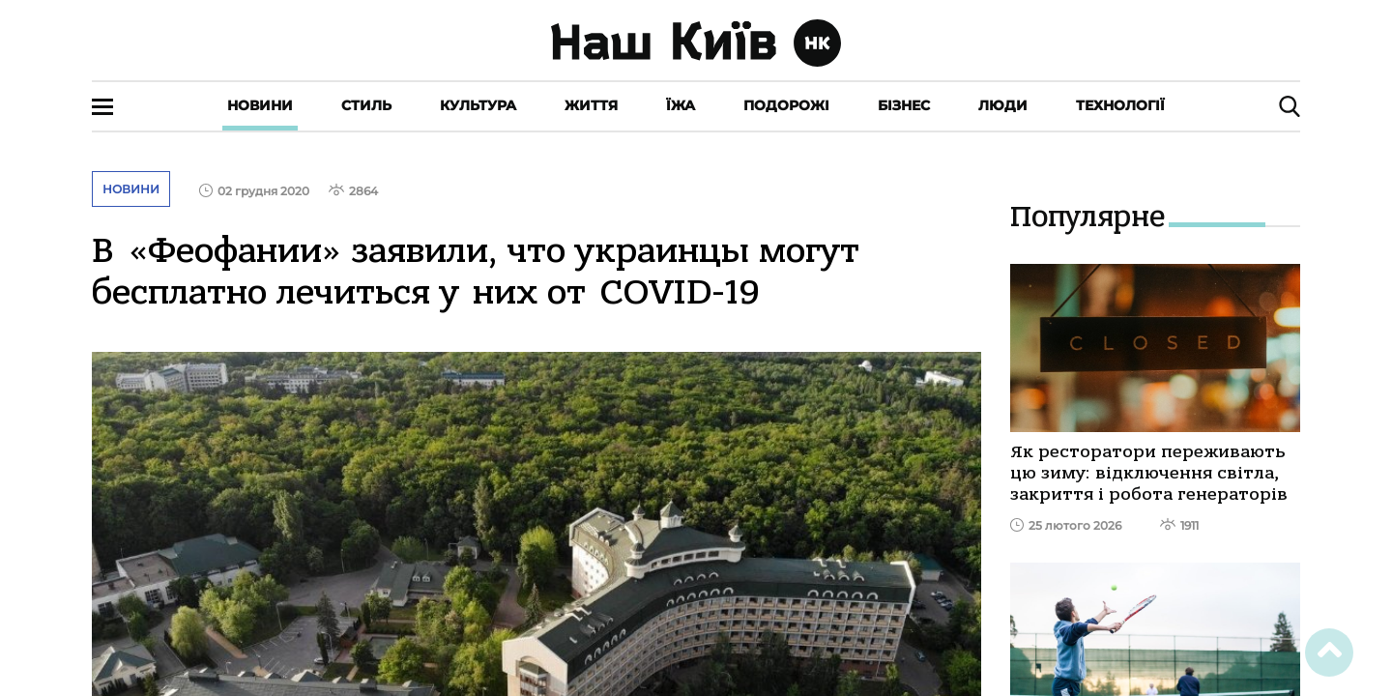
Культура (478, 105)
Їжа (680, 105)
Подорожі (786, 105)
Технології (1120, 105)
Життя (591, 105)
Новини (260, 105)
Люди (1003, 105)
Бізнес (904, 105)
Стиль (366, 105)
